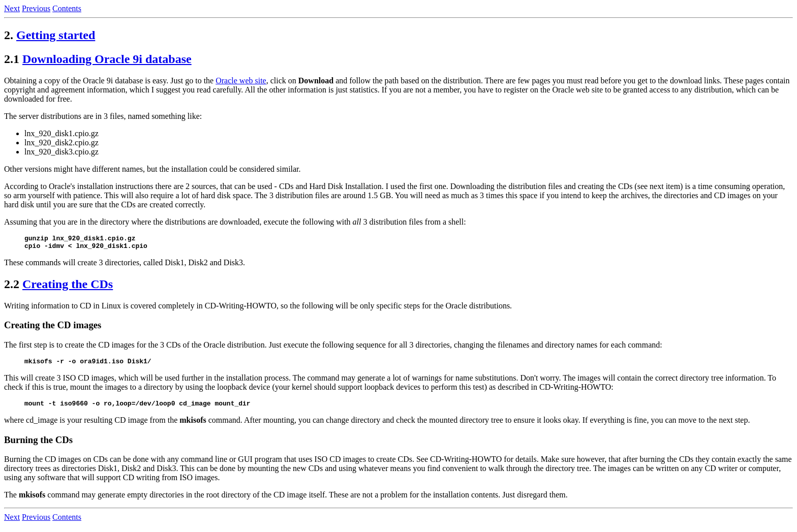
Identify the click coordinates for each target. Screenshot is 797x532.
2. (8, 35)
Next (12, 8)
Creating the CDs (67, 287)
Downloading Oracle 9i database (107, 59)
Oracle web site (241, 80)
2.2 (11, 287)
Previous (36, 8)
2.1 (11, 59)
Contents (66, 8)
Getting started (55, 35)
